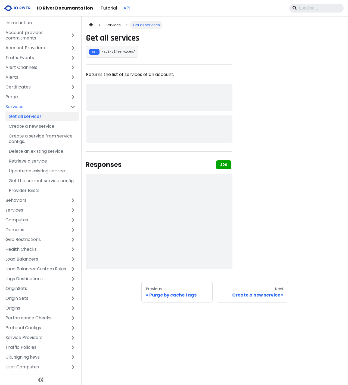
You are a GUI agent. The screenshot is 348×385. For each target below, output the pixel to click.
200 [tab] (223, 164)
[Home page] (91, 25)
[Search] (316, 8)
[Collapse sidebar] (41, 379)
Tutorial (109, 8)
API (126, 8)
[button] (40, 35)
